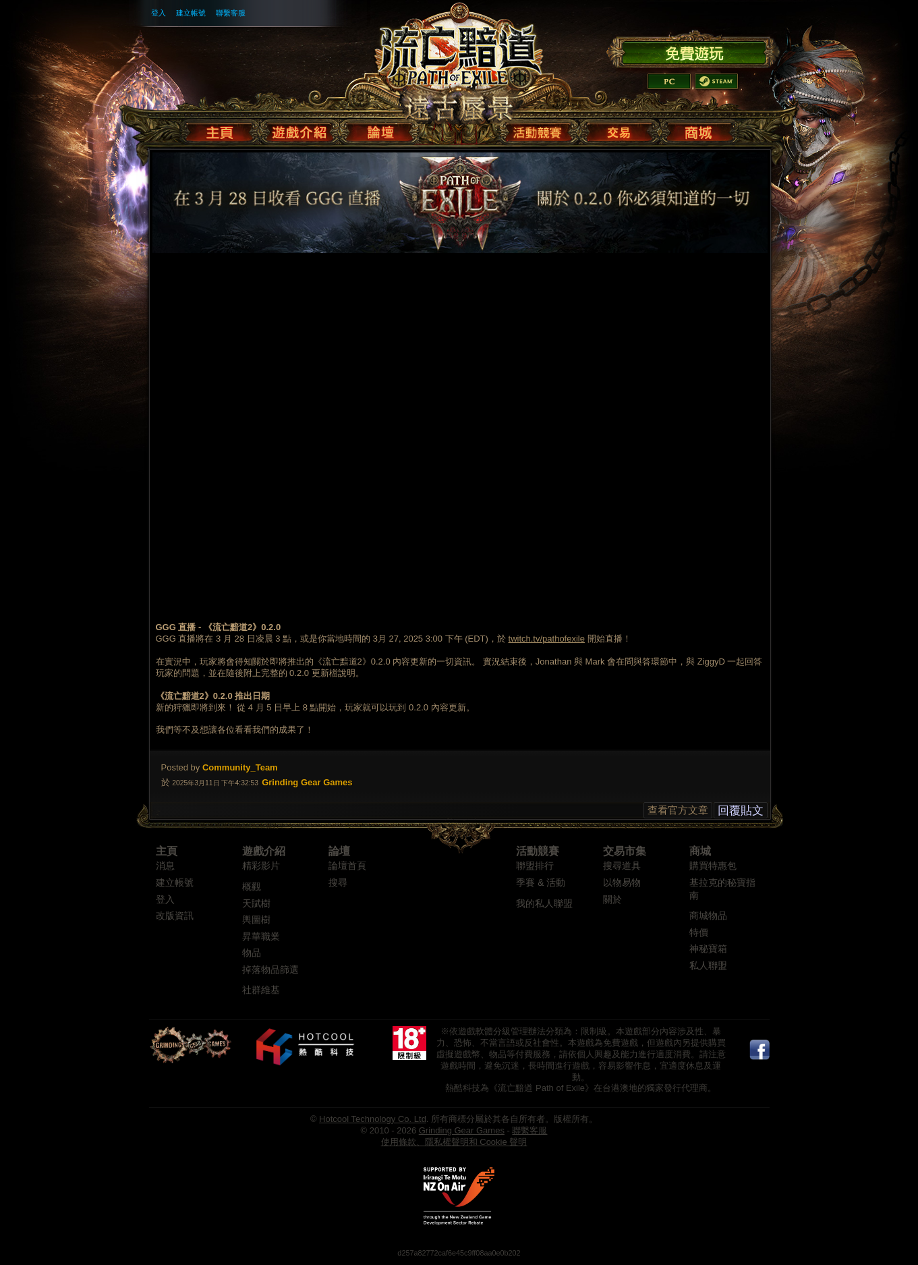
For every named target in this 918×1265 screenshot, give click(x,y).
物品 (251, 953)
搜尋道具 (622, 866)
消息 (165, 866)
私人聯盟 (708, 966)
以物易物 (622, 883)
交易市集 (624, 851)
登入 (158, 13)
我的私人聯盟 (544, 904)
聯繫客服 (231, 13)
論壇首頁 (347, 866)
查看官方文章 (678, 810)
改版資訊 (175, 916)
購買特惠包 (713, 866)
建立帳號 (191, 13)
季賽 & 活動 (540, 883)
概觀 (251, 887)
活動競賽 (537, 851)
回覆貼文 (741, 810)
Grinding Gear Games (462, 1130)
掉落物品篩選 (270, 970)
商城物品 (708, 916)
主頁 (166, 851)
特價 (698, 933)
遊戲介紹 (263, 851)
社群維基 (261, 990)
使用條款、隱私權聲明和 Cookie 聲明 (454, 1142)
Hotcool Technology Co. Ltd (372, 1119)
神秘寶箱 (708, 949)
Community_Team (240, 767)
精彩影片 (261, 866)
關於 (612, 900)
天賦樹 (256, 904)
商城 (700, 851)
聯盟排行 (535, 866)
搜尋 (337, 883)
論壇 (339, 851)
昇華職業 (261, 937)
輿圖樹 (256, 920)
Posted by (180, 767)
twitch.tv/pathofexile (547, 639)
